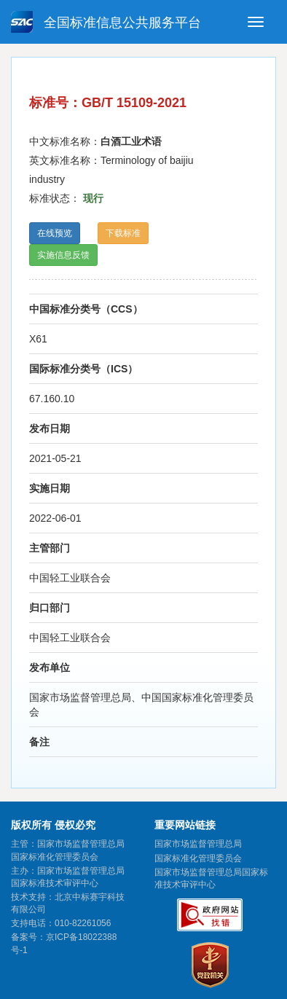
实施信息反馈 (63, 255)
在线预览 (54, 233)
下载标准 (123, 233)
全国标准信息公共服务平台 (106, 22)
